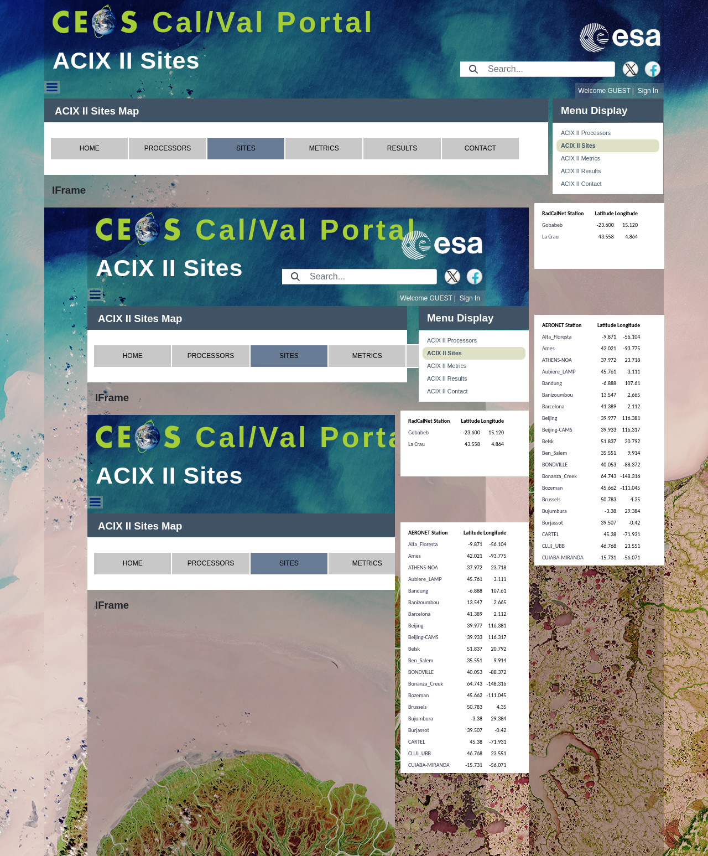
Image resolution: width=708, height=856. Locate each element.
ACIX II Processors (586, 132)
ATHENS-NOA (557, 360)
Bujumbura (554, 511)
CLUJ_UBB (553, 545)
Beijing (549, 418)
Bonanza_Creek (559, 476)
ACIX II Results (581, 171)
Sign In (648, 91)
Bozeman (552, 487)
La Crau (550, 236)
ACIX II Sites (578, 145)
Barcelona (553, 406)
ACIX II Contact (581, 183)
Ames (548, 348)
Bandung (552, 383)
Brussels (551, 499)
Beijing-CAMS (557, 429)
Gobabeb (552, 225)
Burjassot (552, 522)
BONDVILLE (555, 464)
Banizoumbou (557, 394)
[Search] (548, 69)
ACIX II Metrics (580, 158)
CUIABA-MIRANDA (563, 557)
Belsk (548, 441)
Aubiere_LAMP (559, 371)
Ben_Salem (554, 452)
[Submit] (473, 69)
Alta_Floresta (556, 336)
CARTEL (550, 534)
